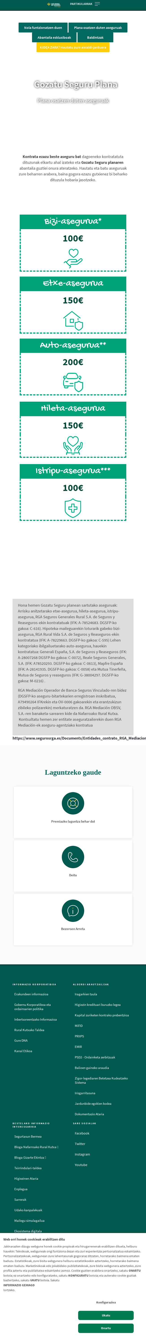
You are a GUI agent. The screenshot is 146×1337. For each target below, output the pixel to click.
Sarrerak (20, 1200)
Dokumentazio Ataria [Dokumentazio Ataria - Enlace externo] (89, 1114)
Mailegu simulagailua (29, 1221)
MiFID (79, 1026)
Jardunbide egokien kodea (93, 1104)
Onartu (106, 1328)
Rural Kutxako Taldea (29, 1030)
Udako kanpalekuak (28, 1210)
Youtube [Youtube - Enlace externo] (81, 1164)
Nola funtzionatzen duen (43, 27)
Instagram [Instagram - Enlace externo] (82, 1154)
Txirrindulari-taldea (28, 1168)
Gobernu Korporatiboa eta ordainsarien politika (32, 1007)
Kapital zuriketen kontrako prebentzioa (102, 1015)
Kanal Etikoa (23, 1051)
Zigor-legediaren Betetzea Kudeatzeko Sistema (101, 1080)
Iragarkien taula (86, 994)
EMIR (78, 1047)
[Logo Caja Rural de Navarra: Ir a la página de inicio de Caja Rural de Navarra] (53, 5)
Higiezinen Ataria (26, 1179)
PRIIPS (79, 1036)
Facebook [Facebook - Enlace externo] (82, 1133)
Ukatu (106, 1315)
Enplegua (21, 1189)
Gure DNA (21, 1040)
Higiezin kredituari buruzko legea (98, 1005)
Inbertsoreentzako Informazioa (35, 1019)
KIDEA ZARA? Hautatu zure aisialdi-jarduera (73, 47)
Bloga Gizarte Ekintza (30, 1158)
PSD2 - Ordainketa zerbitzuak (95, 1057)
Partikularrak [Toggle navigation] (85, 4)
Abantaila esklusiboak (54, 37)
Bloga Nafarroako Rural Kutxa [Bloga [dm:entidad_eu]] (36, 1147)
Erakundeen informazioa (31, 994)
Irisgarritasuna (85, 1093)
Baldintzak (95, 37)
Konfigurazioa (106, 1302)
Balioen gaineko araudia (92, 1068)
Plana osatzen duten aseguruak (98, 27)
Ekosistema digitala (28, 1231)
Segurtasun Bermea (28, 1136)
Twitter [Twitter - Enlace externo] (80, 1143)
